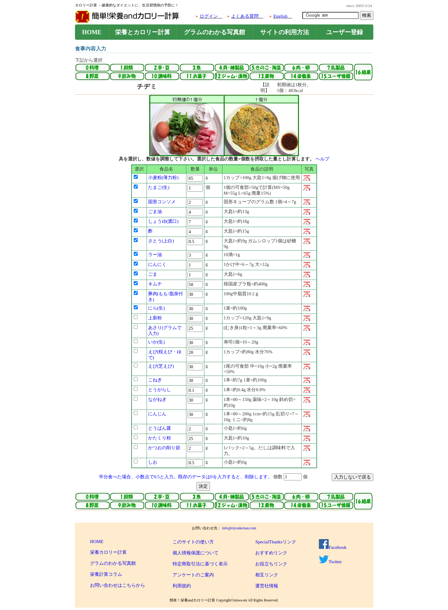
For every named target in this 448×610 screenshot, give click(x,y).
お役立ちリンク (271, 563)
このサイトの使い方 (193, 541)
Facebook (332, 547)
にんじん (157, 413)
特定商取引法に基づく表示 (200, 563)
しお (152, 462)
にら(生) (156, 308)
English (280, 16)
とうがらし (159, 389)
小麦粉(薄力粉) (163, 177)
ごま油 (155, 211)
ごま (152, 274)
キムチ (155, 283)
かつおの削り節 (164, 447)
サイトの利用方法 (284, 32)
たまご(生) (159, 187)
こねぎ (155, 379)
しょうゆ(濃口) (163, 221)
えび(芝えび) (161, 366)
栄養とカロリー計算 (142, 32)
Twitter (330, 561)
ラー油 (155, 254)
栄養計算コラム (106, 574)
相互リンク (266, 574)
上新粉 (155, 317)
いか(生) (156, 342)
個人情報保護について (195, 552)
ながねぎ (157, 399)
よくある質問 (245, 16)
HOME (91, 32)
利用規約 (182, 585)
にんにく (157, 264)
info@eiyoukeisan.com (239, 528)
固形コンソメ (162, 201)
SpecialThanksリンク (275, 541)
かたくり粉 (159, 437)
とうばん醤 (159, 428)
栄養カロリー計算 (108, 552)
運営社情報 (266, 585)
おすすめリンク (271, 552)
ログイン (209, 16)
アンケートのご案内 (193, 574)
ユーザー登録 (344, 32)
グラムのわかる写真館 (214, 32)
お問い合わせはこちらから (117, 585)
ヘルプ (322, 158)
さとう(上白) (161, 240)
